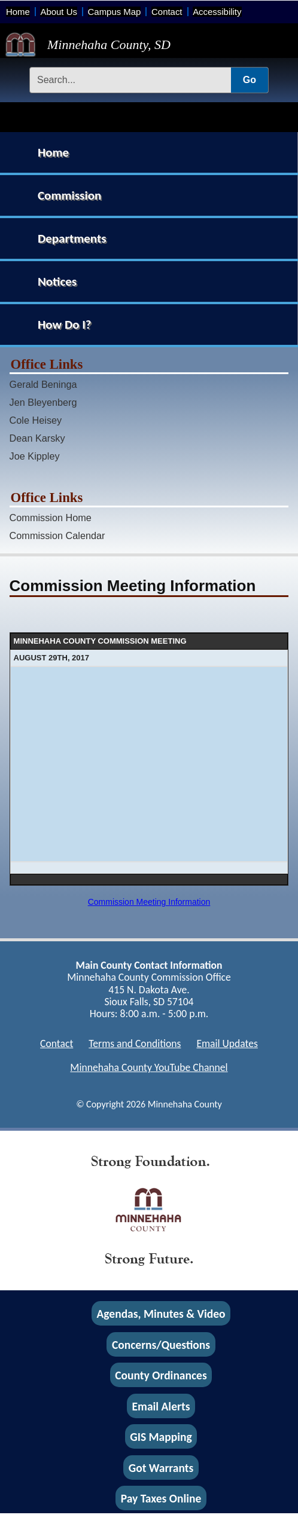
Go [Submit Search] (249, 80)
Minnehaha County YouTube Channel (148, 1067)
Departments (72, 238)
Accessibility (217, 12)
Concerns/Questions (161, 1344)
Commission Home (51, 517)
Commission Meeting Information (149, 902)
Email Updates (227, 1043)
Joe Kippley (35, 456)
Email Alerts (161, 1405)
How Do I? (65, 324)
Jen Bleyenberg (43, 402)
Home (18, 12)
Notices (57, 281)
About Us (58, 12)
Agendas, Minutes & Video (161, 1313)
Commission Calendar (57, 535)
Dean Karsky (37, 438)
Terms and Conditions (135, 1043)
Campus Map (114, 12)
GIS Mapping (160, 1437)
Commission (69, 195)
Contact (166, 12)
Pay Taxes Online (161, 1498)
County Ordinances (160, 1375)
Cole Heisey (36, 420)
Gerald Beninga (43, 384)
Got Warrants (161, 1467)
